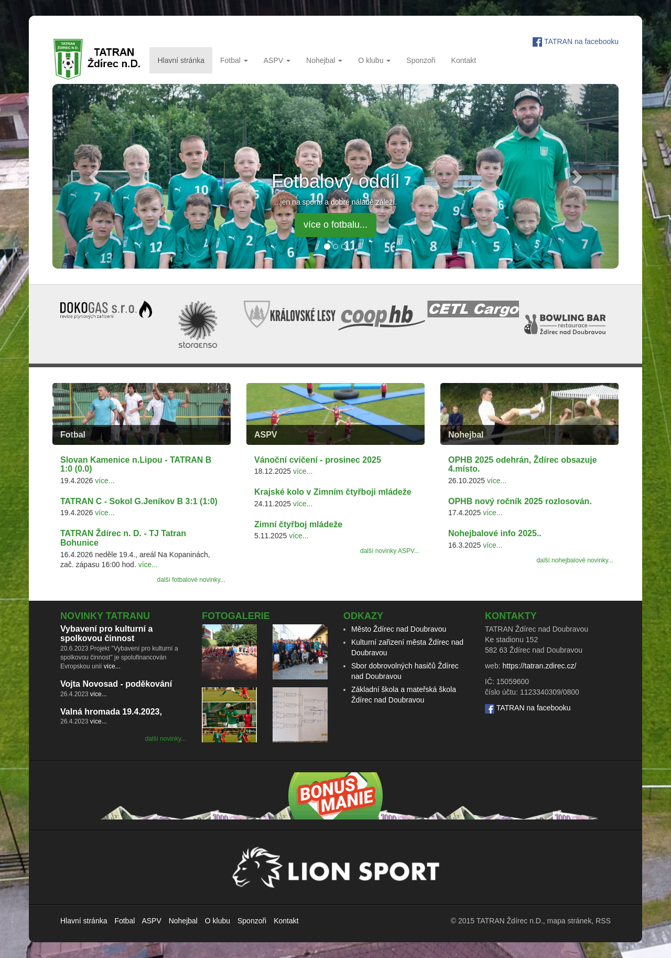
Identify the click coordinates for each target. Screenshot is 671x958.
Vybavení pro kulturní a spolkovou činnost (106, 633)
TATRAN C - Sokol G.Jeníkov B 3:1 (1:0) (139, 501)
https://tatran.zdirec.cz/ (539, 666)
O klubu (374, 60)
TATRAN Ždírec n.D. (510, 921)
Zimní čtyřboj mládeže (298, 524)
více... (104, 480)
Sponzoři (420, 60)
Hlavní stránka (180, 60)
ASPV (277, 60)
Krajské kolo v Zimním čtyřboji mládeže (333, 491)
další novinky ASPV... (389, 551)
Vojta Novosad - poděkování (116, 683)
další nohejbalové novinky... (574, 560)
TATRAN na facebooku (581, 41)
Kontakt (463, 60)
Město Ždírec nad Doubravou (398, 629)
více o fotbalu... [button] (335, 224)
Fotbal (234, 60)
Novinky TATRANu (105, 616)
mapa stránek (569, 921)
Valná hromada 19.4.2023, (111, 711)
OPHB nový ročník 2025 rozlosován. (520, 501)
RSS (603, 921)
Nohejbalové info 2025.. (495, 533)
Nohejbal (324, 60)
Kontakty (511, 616)
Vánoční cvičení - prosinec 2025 (317, 459)
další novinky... (165, 738)
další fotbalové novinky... (191, 579)
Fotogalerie (236, 616)
